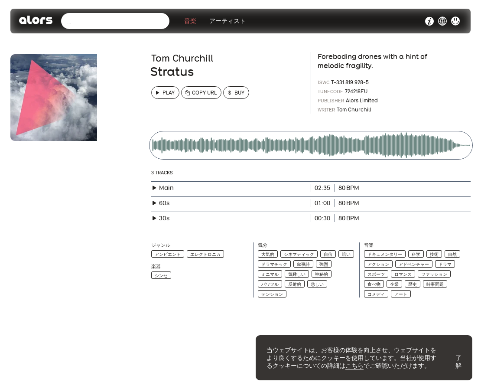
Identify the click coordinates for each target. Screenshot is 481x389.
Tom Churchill (182, 58)
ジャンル (160, 245)
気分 (262, 245)
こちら (354, 365)
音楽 (190, 21)
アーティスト (227, 21)
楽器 (156, 266)
